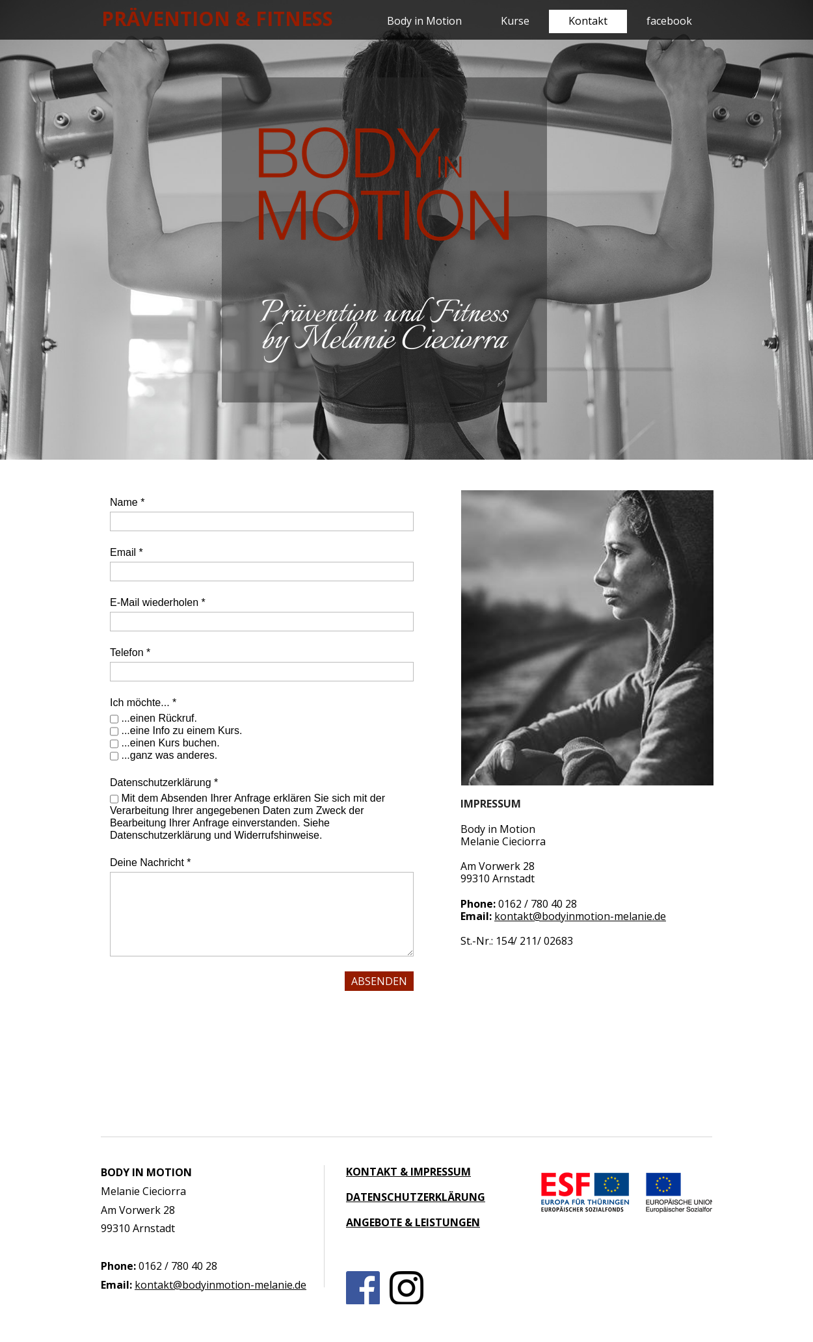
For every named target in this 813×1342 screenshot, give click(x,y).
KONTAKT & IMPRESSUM (408, 1171)
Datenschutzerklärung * (164, 782)
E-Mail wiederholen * (158, 602)
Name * (127, 502)
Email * (126, 552)
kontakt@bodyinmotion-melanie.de (580, 916)
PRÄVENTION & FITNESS (217, 18)
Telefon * (130, 652)
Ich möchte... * (143, 702)
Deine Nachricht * (150, 862)
